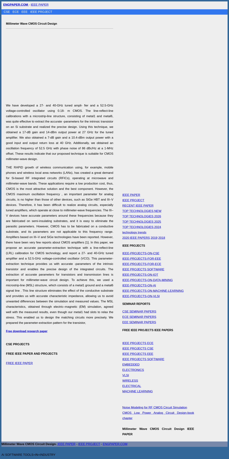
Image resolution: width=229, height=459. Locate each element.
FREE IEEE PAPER (19, 363)
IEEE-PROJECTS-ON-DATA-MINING (147, 280)
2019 (154, 238)
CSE (7, 12)
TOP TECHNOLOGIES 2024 (141, 227)
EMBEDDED (131, 364)
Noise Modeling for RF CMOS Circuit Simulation (154, 407)
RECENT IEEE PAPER (138, 205)
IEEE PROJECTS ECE (138, 343)
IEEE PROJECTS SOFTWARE (143, 269)
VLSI (125, 375)
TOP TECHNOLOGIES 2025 (141, 221)
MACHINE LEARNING (137, 391)
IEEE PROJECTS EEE (137, 354)
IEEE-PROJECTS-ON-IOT (140, 274)
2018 (161, 238)
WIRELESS (130, 380)
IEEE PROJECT (41, 12)
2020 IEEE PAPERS (136, 238)
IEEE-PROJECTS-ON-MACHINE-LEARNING (153, 291)
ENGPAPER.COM (115, 444)
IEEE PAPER (40, 4)
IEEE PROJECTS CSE (138, 348)
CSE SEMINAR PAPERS (139, 311)
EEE (24, 12)
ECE (16, 12)
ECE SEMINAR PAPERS (139, 317)
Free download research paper (26, 331)
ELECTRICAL (131, 386)
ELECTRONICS (133, 370)
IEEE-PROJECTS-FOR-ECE (141, 264)
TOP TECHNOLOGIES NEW (141, 211)
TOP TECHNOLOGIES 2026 (141, 216)
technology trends (134, 232)
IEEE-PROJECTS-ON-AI (139, 285)
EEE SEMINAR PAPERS (139, 322)
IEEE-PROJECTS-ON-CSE (140, 253)
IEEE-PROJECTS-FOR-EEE (141, 258)
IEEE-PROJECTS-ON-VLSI (141, 296)
